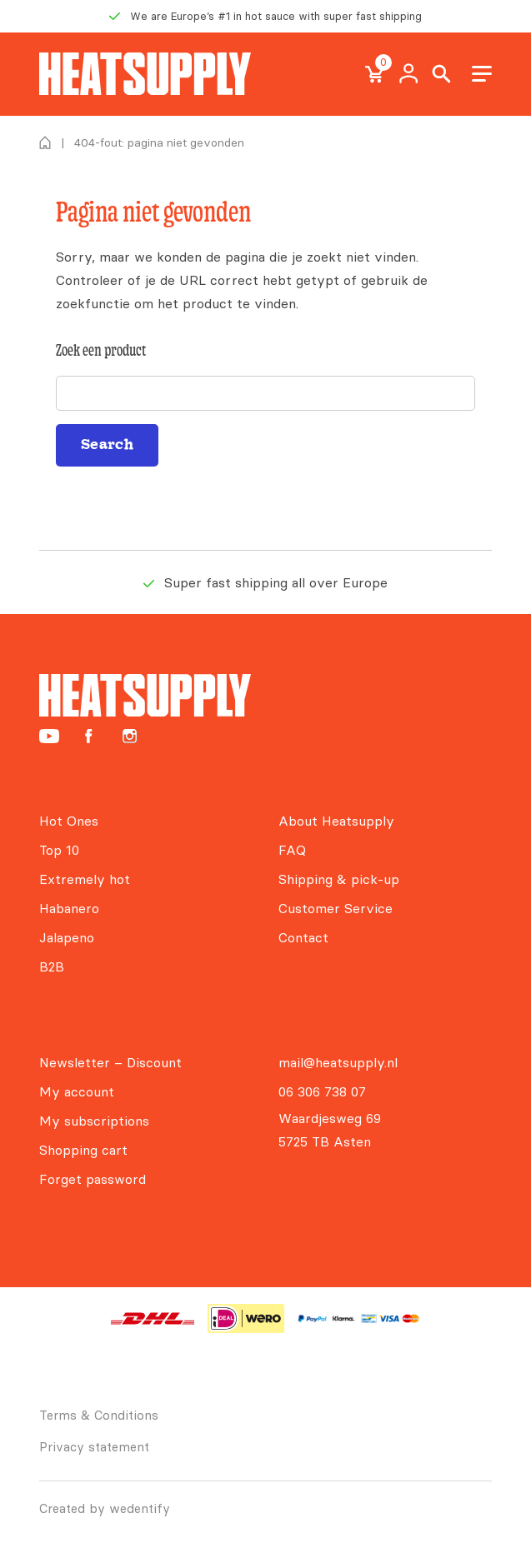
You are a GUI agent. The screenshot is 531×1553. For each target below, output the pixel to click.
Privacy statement (94, 1447)
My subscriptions (94, 1120)
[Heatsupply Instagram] (130, 736)
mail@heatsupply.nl (338, 1062)
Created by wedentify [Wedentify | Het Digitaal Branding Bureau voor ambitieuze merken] (104, 1508)
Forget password (92, 1179)
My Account (408, 74)
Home (45, 142)
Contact (303, 937)
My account (76, 1091)
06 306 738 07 (322, 1091)
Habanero (69, 908)
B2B (51, 966)
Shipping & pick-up (338, 879)
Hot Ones (68, 820)
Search (441, 74)
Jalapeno (66, 937)
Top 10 (59, 849)
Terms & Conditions (98, 1415)
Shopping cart (83, 1149)
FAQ (292, 849)
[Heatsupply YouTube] (49, 736)
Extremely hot (84, 879)
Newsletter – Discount (110, 1062)
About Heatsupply (336, 820)
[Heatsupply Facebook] (88, 736)
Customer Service (335, 908)
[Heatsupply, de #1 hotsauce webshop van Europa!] (145, 73)
